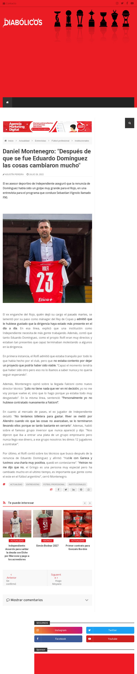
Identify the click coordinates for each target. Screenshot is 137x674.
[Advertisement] (68, 72)
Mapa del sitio (58, 638)
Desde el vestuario (110, 315)
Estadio (104, 337)
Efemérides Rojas (110, 326)
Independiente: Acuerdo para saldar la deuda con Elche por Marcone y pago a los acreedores (17, 552)
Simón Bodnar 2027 (47, 545)
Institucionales (82, 140)
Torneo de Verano (108, 463)
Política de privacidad (62, 645)
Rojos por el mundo (110, 399)
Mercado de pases (46, 112)
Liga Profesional (107, 451)
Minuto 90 (105, 377)
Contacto (9, 3)
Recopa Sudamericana (110, 457)
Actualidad (24, 140)
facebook (108, 151)
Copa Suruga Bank (108, 439)
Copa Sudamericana (109, 433)
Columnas (105, 303)
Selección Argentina (111, 405)
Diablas (119, 112)
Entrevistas (70, 112)
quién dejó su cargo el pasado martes (62, 314)
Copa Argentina (107, 421)
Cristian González (25, 668)
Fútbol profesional (17, 112)
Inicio (11, 140)
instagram (109, 143)
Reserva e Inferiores (96, 112)
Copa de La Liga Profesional (113, 445)
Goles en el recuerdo (111, 354)
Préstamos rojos (109, 382)
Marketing (105, 365)
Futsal (103, 343)
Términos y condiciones (63, 651)
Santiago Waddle (47, 668)
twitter (127, 143)
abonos (47, 541)
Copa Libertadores (108, 427)
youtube (127, 151)
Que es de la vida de (111, 388)
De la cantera (107, 309)
